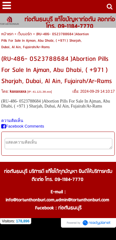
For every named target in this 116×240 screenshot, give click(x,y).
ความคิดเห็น (12, 120)
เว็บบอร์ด (25, 34)
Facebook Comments (22, 126)
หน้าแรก (7, 34)
